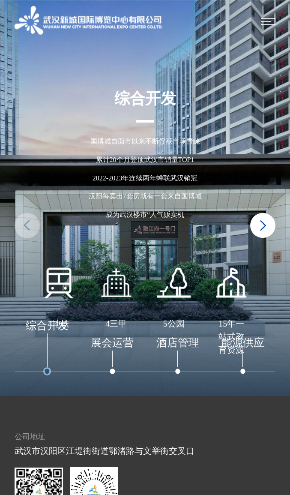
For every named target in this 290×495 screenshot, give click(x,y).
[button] (262, 225)
